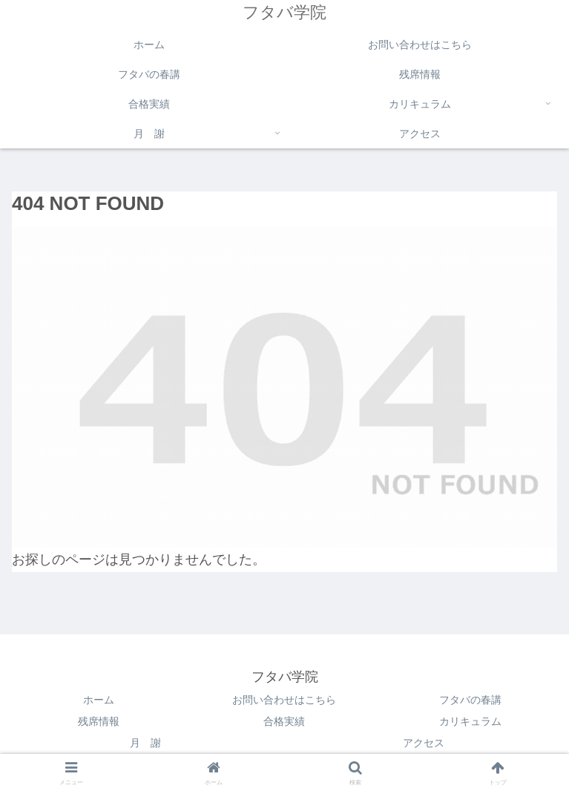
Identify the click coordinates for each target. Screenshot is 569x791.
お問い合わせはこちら (284, 700)
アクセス (423, 743)
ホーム (98, 700)
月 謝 (145, 743)
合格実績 (284, 721)
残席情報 (98, 721)
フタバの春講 (470, 700)
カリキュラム (470, 721)
